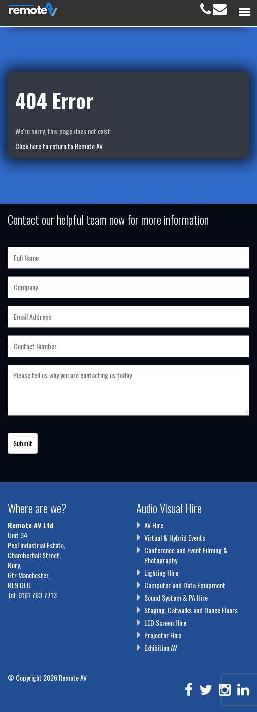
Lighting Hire (161, 572)
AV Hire (153, 525)
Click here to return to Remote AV (59, 146)
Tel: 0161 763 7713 (32, 595)
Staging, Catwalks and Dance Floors (191, 610)
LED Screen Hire (165, 622)
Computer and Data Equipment (184, 585)
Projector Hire (162, 635)
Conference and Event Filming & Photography (186, 555)
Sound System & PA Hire (176, 597)
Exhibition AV (160, 647)
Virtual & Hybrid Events (174, 537)
